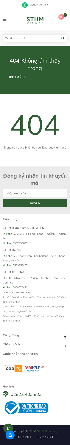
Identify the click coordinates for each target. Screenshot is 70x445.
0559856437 (20, 265)
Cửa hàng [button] (10, 219)
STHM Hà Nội (12, 250)
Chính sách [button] (35, 345)
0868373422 (20, 287)
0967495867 (38, 4)
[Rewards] (10, 435)
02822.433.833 (26, 394)
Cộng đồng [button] (35, 335)
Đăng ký (35, 203)
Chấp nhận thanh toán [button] (20, 353)
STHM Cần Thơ (13, 272)
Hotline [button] (8, 386)
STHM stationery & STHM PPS (23, 228)
